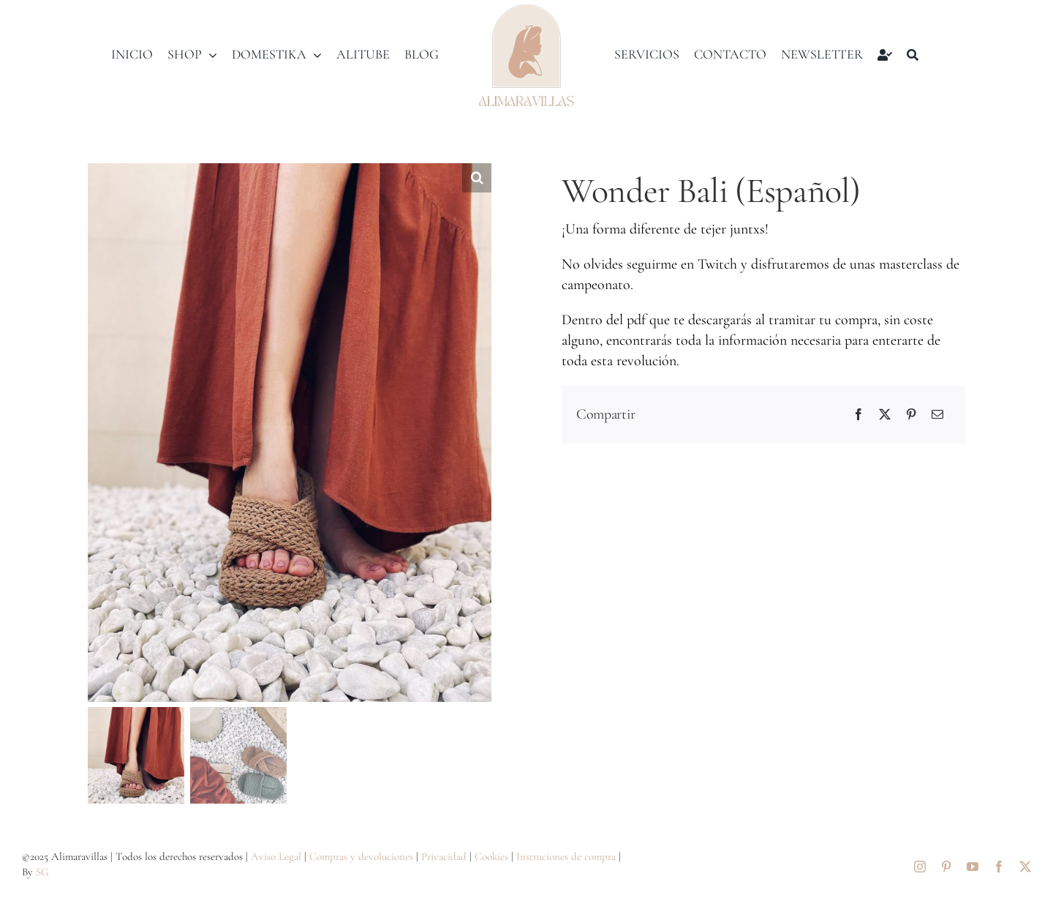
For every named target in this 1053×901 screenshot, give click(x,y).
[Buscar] (912, 55)
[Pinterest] (911, 414)
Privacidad (444, 856)
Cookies (491, 856)
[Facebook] (858, 414)
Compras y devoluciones (361, 856)
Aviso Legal (276, 856)
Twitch (717, 264)
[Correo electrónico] (937, 414)
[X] (885, 414)
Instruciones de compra (566, 856)
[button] (476, 177)
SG (42, 871)
